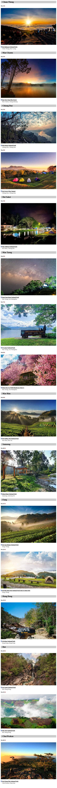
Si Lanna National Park (8, 347)
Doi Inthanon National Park (9, 47)
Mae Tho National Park (8, 730)
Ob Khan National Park (8, 641)
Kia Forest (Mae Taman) (8, 191)
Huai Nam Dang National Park (10, 297)
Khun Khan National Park (9, 494)
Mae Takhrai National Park (9, 246)
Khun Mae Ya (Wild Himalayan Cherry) (13, 387)
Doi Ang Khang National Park (10, 545)
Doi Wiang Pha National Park (10, 781)
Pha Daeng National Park (9, 145)
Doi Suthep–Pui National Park (10, 438)
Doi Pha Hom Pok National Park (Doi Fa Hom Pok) (16, 590)
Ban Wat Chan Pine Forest (9, 100)
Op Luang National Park (9, 687)
